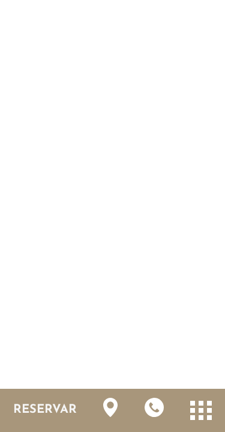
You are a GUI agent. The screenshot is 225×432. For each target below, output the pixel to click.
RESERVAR (45, 410)
